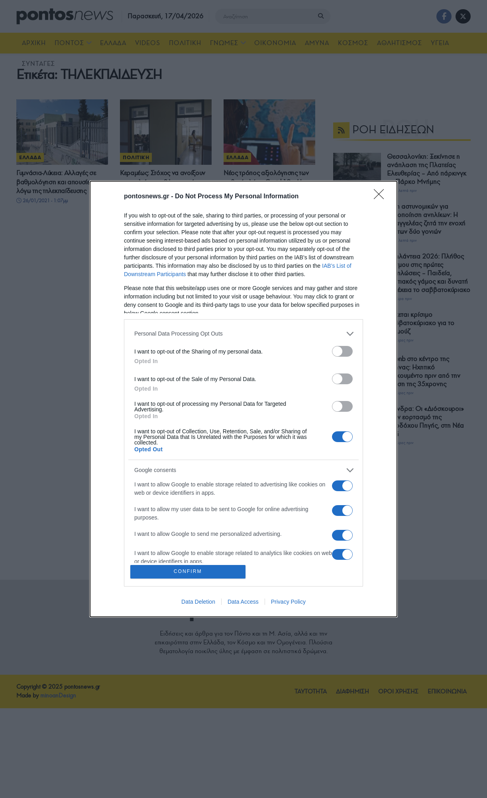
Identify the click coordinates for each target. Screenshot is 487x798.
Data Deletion (198, 602)
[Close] (381, 195)
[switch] (342, 350)
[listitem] (243, 333)
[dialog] (243, 399)
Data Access (243, 602)
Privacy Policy (288, 602)
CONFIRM (189, 572)
